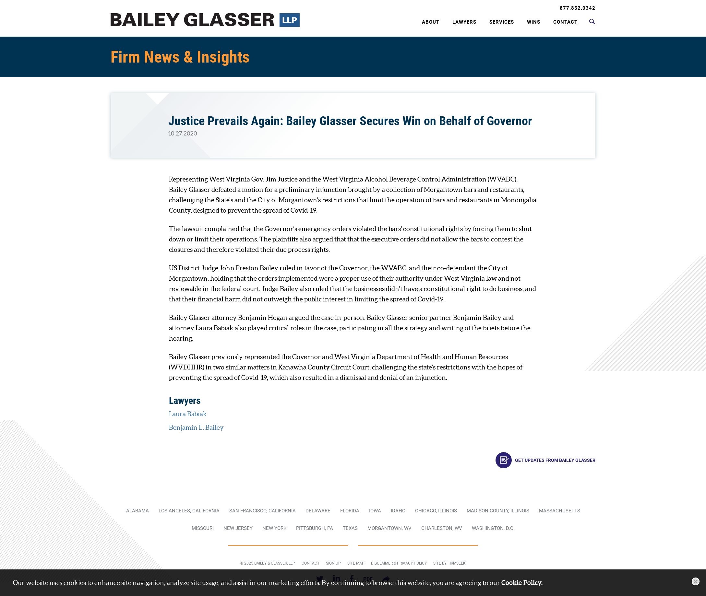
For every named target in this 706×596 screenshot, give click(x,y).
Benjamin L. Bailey (196, 427)
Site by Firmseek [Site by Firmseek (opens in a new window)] (449, 563)
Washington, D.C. (493, 528)
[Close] (696, 581)
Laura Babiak (188, 413)
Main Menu (331, 8)
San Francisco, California (262, 511)
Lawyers (464, 22)
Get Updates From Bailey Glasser (545, 460)
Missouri (203, 528)
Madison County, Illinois (498, 511)
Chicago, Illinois (436, 511)
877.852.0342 (577, 8)
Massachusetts (559, 511)
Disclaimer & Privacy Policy (399, 563)
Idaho (398, 511)
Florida (349, 511)
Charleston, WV (441, 528)
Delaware (317, 511)
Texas (350, 528)
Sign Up (333, 563)
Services (501, 22)
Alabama (137, 511)
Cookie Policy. (522, 582)
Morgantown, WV (389, 528)
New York (274, 528)
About (430, 22)
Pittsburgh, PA (314, 528)
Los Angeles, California (189, 511)
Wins (533, 22)
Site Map (356, 563)
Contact (565, 22)
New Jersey (238, 528)
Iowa (375, 511)
